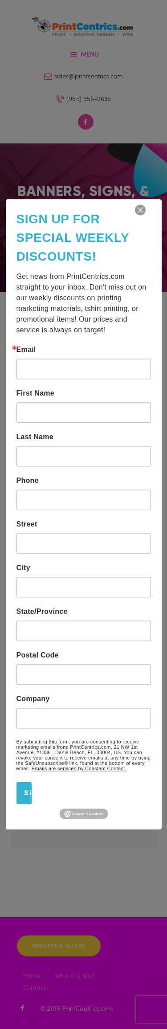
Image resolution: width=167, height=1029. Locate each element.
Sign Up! (28, 792)
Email (26, 349)
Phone (27, 480)
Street (26, 524)
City (23, 568)
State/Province (42, 611)
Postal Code (37, 655)
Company (33, 698)
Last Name (34, 437)
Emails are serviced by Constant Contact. (79, 768)
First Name (35, 393)
